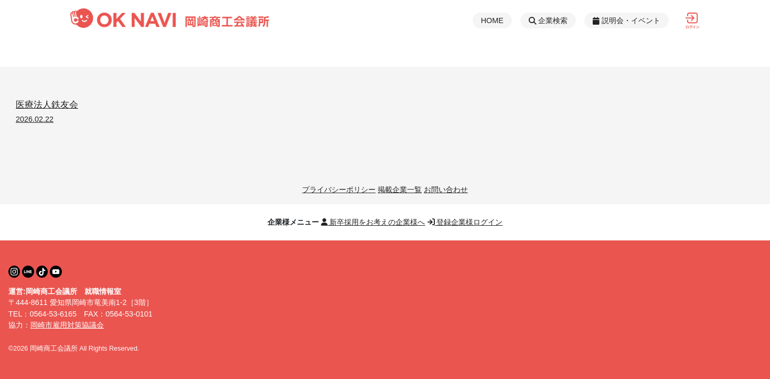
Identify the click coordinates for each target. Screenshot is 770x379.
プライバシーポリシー (339, 189)
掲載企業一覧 (400, 189)
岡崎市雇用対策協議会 (67, 325)
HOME (492, 20)
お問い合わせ (446, 189)
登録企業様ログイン (465, 222)
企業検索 (548, 20)
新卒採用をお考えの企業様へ (373, 222)
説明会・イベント (626, 20)
